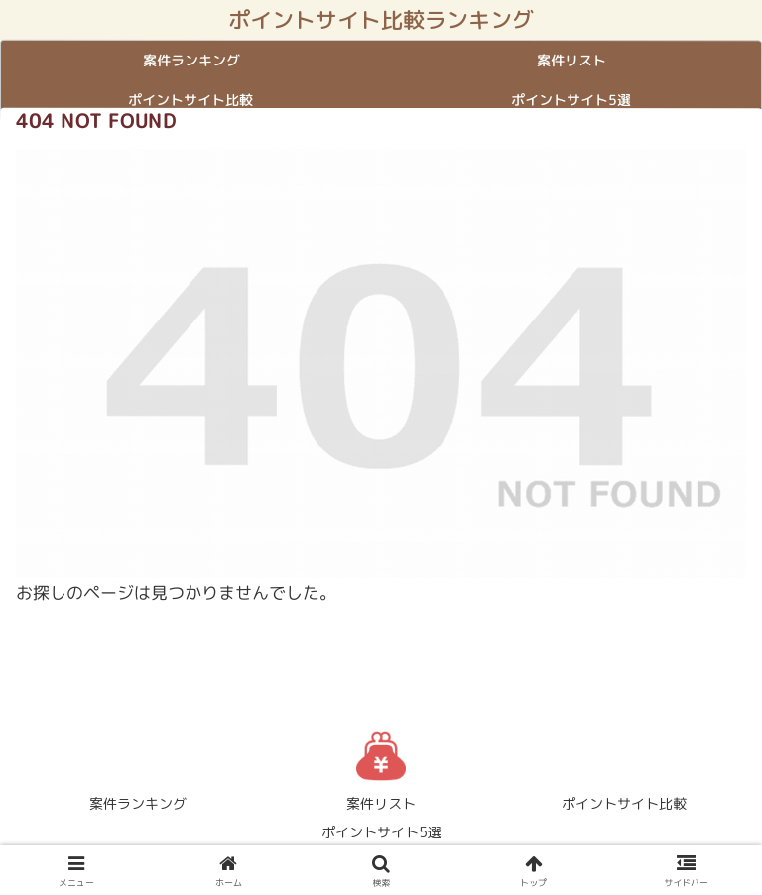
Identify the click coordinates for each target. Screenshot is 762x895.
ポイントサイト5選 (381, 832)
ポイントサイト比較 (624, 803)
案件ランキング (138, 803)
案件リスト (381, 803)
